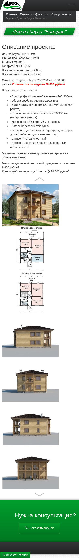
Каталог (26, 14)
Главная (11, 14)
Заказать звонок (39, 528)
